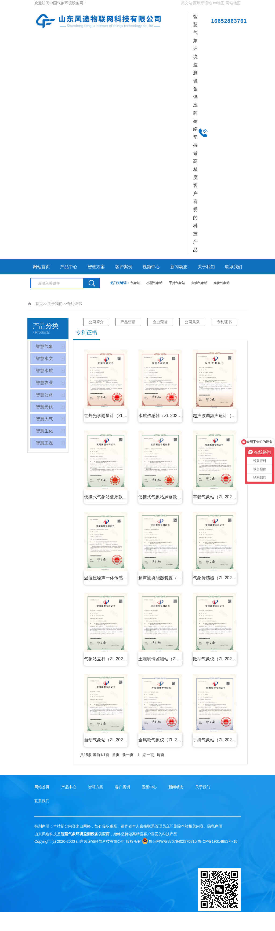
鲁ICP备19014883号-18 (218, 841)
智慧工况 (44, 443)
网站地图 (233, 3)
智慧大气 (44, 419)
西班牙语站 (202, 3)
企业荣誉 (160, 322)
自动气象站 (199, 283)
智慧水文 (44, 358)
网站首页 (41, 266)
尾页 (160, 755)
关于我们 (206, 266)
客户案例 (123, 266)
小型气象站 (154, 283)
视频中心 (151, 266)
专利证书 (74, 303)
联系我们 (233, 266)
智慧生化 (44, 431)
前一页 (127, 755)
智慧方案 (96, 266)
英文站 (186, 3)
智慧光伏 (44, 406)
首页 (39, 303)
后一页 (148, 755)
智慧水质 (44, 370)
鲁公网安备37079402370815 (169, 841)
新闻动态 (178, 266)
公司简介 (94, 322)
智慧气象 (44, 346)
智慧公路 (44, 394)
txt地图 (219, 3)
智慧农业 (44, 382)
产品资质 (127, 322)
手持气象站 (177, 283)
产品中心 (68, 266)
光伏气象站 (222, 283)
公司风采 (193, 322)
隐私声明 (214, 826)
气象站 (135, 283)
